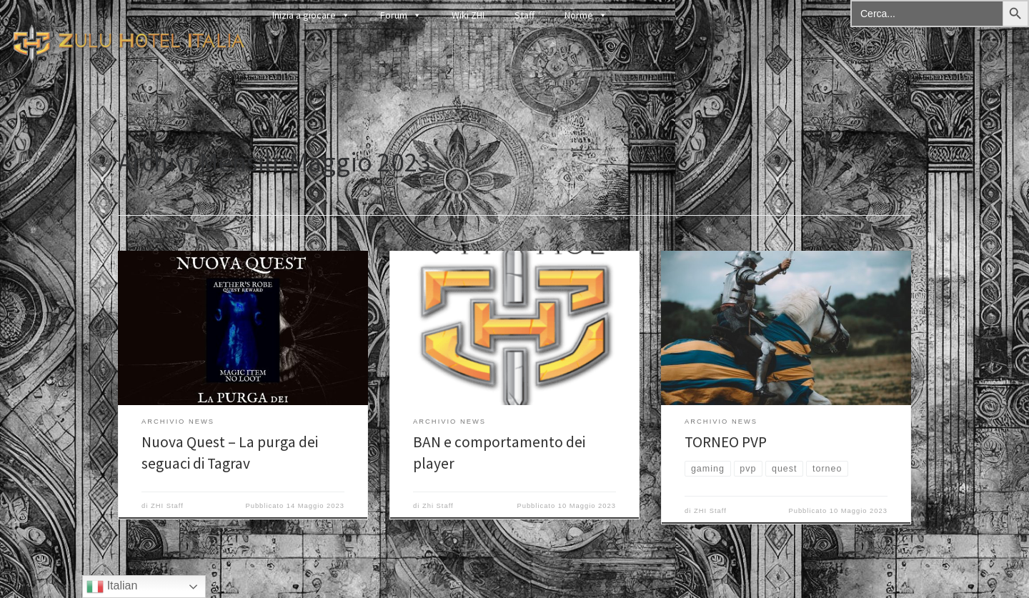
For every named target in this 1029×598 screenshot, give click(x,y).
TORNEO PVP (726, 442)
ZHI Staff (167, 505)
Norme (586, 15)
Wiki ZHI (468, 15)
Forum (401, 15)
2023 (229, 116)
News (198, 116)
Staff (524, 15)
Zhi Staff (438, 505)
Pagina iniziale (147, 116)
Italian (111, 586)
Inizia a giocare (311, 15)
